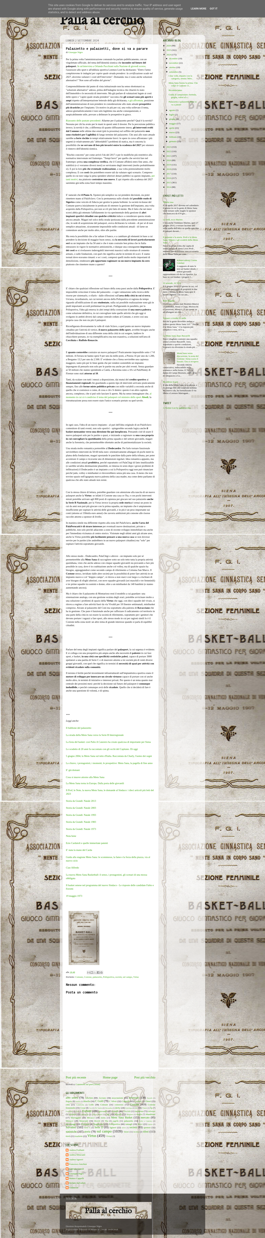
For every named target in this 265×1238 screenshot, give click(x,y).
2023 (169, 147)
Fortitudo (69, 1111)
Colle (91, 1104)
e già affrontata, (135, 100)
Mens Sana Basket (121, 1117)
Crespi (83, 1108)
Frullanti (87, 1111)
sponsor (147, 1127)
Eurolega (128, 1108)
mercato (145, 1117)
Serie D (98, 1127)
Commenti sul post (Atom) (88, 1084)
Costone (88, 977)
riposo (150, 1124)
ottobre (172, 67)
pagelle (116, 1121)
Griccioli (126, 1111)
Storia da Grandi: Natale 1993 (81, 815)
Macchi (118, 1114)
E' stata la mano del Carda (79, 850)
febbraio (173, 137)
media (103, 1118)
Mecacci (91, 1117)
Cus (90, 1108)
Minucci (69, 1121)
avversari (134, 1097)
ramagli (128, 1124)
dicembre (173, 58)
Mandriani (150, 1114)
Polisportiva (108, 977)
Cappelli (126, 1101)
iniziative (72, 1114)
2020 (169, 160)
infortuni (151, 1111)
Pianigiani (85, 1124)
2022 (169, 151)
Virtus (136, 977)
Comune (79, 977)
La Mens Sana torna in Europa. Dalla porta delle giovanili (95, 783)
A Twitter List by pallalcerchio (177, 408)
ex (136, 1108)
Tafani (126, 1132)
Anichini (89, 1098)
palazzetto (97, 977)
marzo (172, 132)
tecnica (136, 1132)
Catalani (138, 1101)
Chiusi (148, 1101)
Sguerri (113, 1127)
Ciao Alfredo (72, 867)
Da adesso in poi (170, 382)
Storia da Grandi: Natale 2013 (81, 801)
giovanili (103, 1111)
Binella (86, 1101)
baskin (78, 1101)
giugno (172, 119)
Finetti (144, 1108)
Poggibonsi (98, 1124)
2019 (169, 164)
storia (87, 1131)
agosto (172, 110)
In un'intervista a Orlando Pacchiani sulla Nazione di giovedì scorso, (111, 66)
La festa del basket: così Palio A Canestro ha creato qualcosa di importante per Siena (108, 742)
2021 (169, 156)
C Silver (113, 1101)
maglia (139, 1114)
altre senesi (72, 1097)
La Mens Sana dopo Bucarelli (176, 335)
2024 (169, 54)
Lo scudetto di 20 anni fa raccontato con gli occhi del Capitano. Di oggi (102, 749)
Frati (77, 1111)
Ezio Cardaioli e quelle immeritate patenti (87, 843)
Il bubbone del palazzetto (78, 728)
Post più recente (76, 1077)
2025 (169, 50)
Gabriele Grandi (76, 1169)
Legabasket (84, 1114)
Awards (149, 1098)
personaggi (71, 1124)
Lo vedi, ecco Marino (173, 219)
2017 (169, 173)
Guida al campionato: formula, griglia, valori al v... (183, 96)
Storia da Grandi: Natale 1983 (81, 822)
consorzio (119, 1104)
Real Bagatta (169, 300)
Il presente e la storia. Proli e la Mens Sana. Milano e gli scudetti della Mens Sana (180, 240)
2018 (169, 169)
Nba (106, 1121)
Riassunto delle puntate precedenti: (83, 120)
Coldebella (80, 1105)
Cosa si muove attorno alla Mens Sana (85, 777)
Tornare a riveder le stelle (174, 318)
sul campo (127, 977)
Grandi (115, 1111)
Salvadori (71, 1127)
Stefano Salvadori (77, 1183)
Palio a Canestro (145, 1121)
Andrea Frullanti (76, 1150)
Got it (214, 8)
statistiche (71, 1131)
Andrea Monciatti (77, 1154)
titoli (68, 1136)
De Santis (98, 1108)
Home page (110, 1077)
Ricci (140, 1124)
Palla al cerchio (102, 20)
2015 (169, 182)
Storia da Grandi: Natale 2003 (81, 807)
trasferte (78, 1136)
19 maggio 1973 (74, 896)
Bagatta (69, 1101)
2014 (169, 187)
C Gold (99, 1101)
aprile (172, 128)
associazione (117, 1098)
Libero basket (97, 1114)
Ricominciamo (175, 90)
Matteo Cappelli (76, 1178)
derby (117, 1108)
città (68, 1104)
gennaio (173, 141)
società (118, 977)
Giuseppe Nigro (76, 1173)
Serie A (87, 1127)
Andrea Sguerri (76, 1159)
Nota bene (71, 836)
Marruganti (76, 1117)
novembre (174, 63)
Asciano (102, 1098)
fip (151, 1108)
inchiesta (139, 1111)
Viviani (109, 1136)
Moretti (97, 1121)
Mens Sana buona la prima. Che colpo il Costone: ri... (183, 84)
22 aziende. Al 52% (172, 283)
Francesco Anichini (78, 1164)
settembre (174, 72)
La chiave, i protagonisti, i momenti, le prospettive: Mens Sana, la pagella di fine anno (109, 763)
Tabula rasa (168, 202)
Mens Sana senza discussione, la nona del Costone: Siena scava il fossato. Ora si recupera (187, 357)
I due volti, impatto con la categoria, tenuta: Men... (181, 77)
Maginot (130, 1114)
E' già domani (73, 770)
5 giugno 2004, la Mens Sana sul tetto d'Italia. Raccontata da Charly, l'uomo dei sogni (109, 756)
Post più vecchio (144, 1077)
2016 (169, 178)
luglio (172, 114)
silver (124, 1128)
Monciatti (83, 1121)
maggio (173, 123)
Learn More (198, 8)
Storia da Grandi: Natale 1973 (81, 829)
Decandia (108, 1108)
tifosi (146, 1131)
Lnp (107, 1114)
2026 (169, 45)
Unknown (73, 1187)
